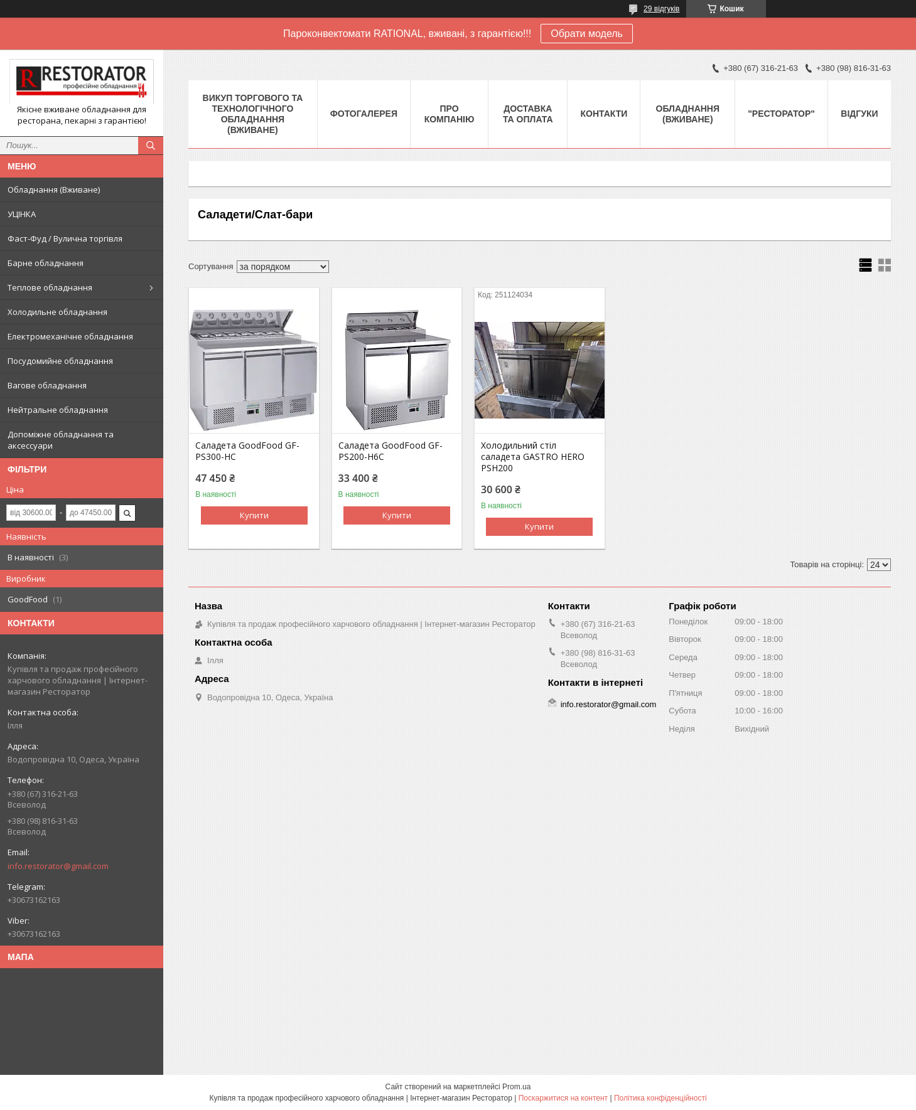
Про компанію (449, 114)
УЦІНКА (22, 214)
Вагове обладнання (47, 385)
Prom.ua (516, 1086)
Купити (254, 515)
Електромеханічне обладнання (70, 336)
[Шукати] (150, 145)
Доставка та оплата (528, 114)
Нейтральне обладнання (58, 409)
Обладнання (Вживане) (54, 189)
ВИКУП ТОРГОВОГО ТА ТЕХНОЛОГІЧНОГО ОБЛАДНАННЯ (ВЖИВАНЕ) (253, 114)
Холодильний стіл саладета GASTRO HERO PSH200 (533, 457)
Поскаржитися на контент (563, 1098)
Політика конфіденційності (660, 1098)
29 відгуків (661, 8)
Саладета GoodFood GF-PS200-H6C (390, 451)
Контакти (603, 114)
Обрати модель (587, 33)
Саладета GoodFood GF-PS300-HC (247, 451)
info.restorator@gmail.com (58, 866)
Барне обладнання (46, 263)
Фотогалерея (363, 114)
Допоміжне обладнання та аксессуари (61, 440)
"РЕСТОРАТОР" (781, 114)
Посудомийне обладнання (60, 360)
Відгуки (859, 114)
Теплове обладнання (50, 287)
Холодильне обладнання (57, 312)
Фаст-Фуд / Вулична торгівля (65, 238)
